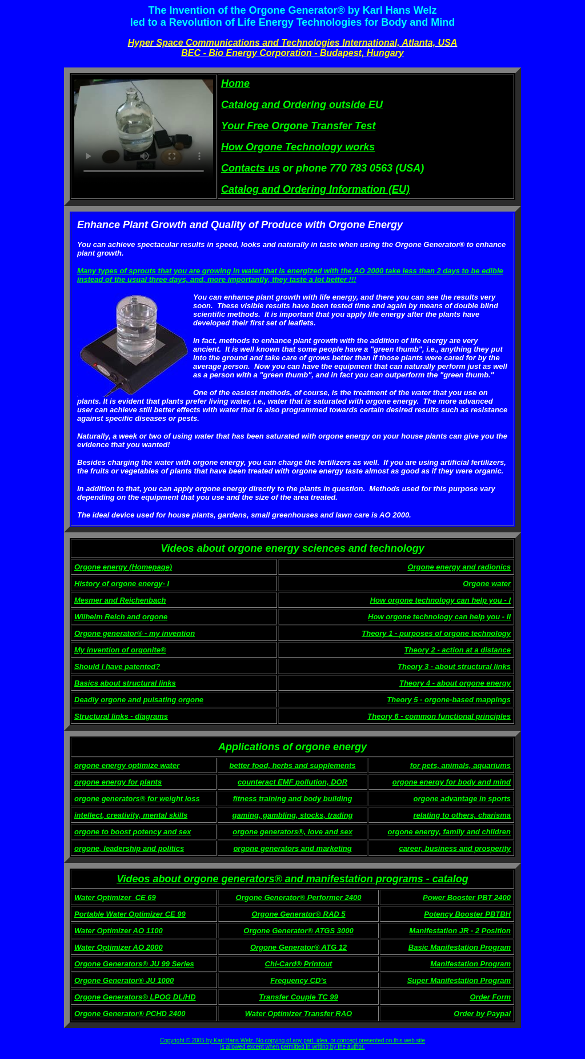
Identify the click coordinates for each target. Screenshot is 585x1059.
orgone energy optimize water (126, 765)
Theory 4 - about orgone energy (455, 683)
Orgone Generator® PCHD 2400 (130, 1013)
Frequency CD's (298, 980)
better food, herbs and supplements (293, 765)
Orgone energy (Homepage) (123, 567)
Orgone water (487, 583)
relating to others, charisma (462, 815)
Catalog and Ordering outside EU (302, 104)
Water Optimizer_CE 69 (115, 897)
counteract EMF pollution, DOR (292, 782)
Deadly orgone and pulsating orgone (138, 699)
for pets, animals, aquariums (460, 765)
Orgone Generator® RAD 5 (298, 914)
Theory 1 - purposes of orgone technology (436, 633)
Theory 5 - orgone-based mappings (449, 699)
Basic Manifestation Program (459, 947)
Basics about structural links (125, 683)
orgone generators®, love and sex (292, 831)
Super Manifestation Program (459, 980)
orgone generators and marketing (292, 848)
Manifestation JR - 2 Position (460, 930)
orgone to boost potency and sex (132, 831)
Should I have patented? (117, 666)
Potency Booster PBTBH (467, 914)
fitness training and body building (292, 798)
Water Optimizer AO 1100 (118, 930)
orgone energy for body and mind (451, 782)
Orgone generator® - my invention (134, 633)
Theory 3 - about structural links (454, 666)
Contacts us (250, 168)
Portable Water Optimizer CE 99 (130, 914)
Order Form (490, 997)
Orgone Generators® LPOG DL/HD (135, 997)
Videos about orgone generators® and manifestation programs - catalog (292, 879)
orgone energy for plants (118, 782)
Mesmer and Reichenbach (120, 600)
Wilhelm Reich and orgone (120, 616)
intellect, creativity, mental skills (130, 815)
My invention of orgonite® (120, 650)
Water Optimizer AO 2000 (118, 947)
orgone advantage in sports (462, 798)
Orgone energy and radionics (459, 567)
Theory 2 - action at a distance (457, 650)
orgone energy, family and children (449, 831)
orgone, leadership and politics (129, 848)
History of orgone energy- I (121, 583)
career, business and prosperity (455, 848)
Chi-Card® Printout (298, 964)
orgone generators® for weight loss (137, 798)
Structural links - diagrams (121, 716)
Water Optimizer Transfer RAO (298, 1013)
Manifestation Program (470, 964)
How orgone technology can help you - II (439, 616)
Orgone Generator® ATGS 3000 (298, 930)
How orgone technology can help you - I (440, 600)
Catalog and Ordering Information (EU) (315, 189)
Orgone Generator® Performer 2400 (299, 897)
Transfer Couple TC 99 (298, 997)
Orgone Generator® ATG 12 (298, 947)
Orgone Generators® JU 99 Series (134, 964)
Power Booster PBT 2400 (467, 897)
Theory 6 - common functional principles (439, 716)
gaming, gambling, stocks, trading (293, 815)
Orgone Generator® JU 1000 (124, 980)
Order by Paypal (482, 1013)
